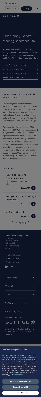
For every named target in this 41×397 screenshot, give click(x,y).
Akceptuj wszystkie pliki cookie (20, 381)
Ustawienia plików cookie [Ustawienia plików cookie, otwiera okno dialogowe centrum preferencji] (20, 393)
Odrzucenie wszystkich (20, 387)
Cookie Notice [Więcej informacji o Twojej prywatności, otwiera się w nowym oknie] (18, 375)
